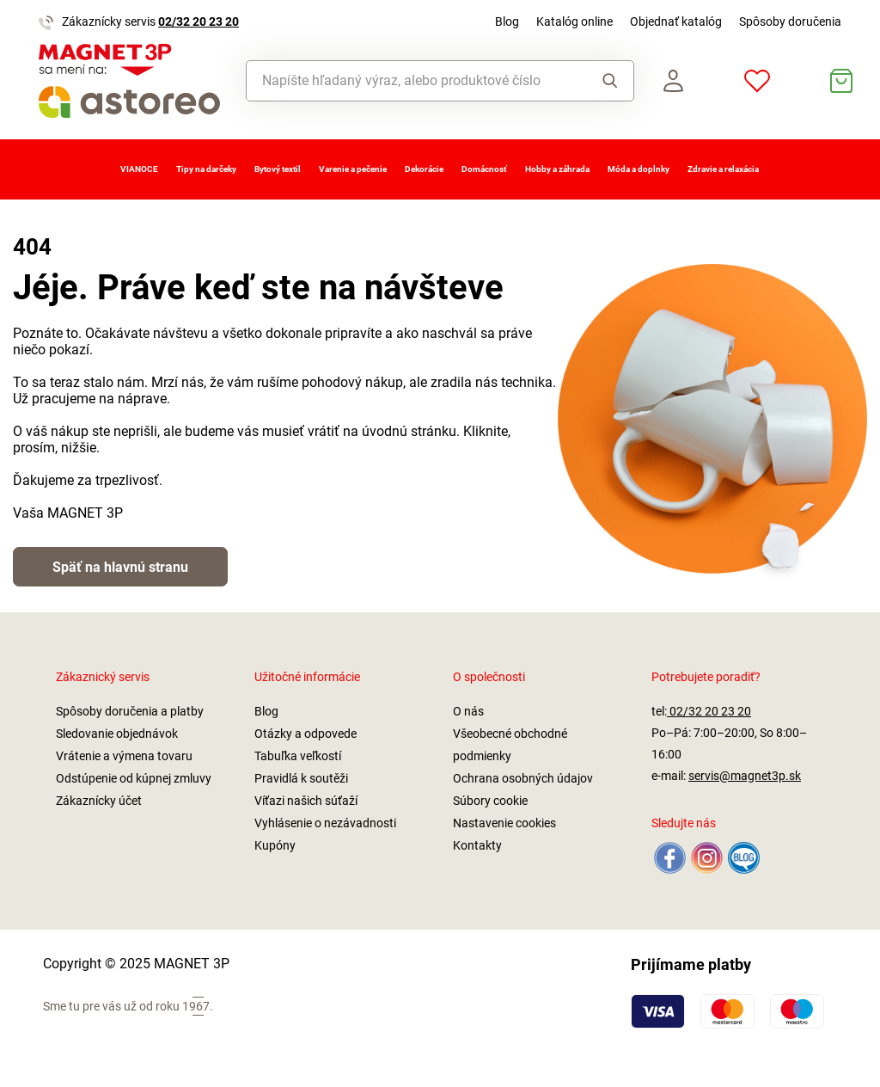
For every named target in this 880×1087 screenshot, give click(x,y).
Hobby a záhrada (557, 169)
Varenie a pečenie (353, 169)
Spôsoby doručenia (790, 21)
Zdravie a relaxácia (723, 169)
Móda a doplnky (638, 169)
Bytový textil (277, 169)
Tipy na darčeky (206, 169)
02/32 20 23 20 (198, 21)
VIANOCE (139, 169)
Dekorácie (424, 169)
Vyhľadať (610, 81)
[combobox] (411, 81)
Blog (507, 21)
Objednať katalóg (676, 21)
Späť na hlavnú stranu (120, 567)
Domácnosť (484, 169)
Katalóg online (574, 21)
